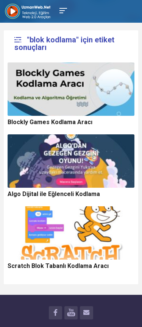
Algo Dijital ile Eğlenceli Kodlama (54, 194)
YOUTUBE (71, 313)
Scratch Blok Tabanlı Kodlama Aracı (58, 265)
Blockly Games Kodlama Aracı (50, 122)
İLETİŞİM (86, 313)
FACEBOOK (55, 313)
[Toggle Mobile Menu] (62, 10)
